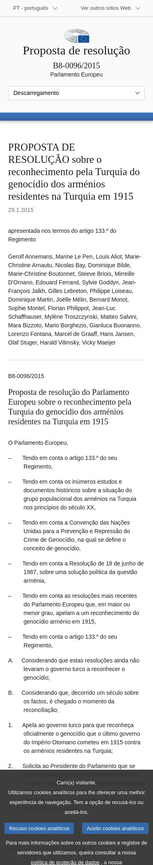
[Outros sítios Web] (111, 8)
